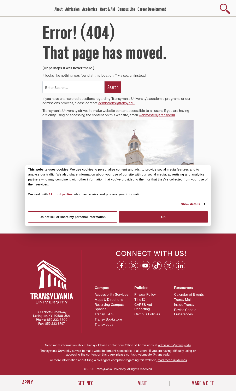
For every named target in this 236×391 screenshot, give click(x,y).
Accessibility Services (111, 294)
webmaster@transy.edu (157, 115)
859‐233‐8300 (57, 320)
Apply (27, 382)
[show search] (225, 9)
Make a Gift (202, 383)
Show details (190, 204)
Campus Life (126, 9)
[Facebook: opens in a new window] (121, 265)
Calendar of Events (189, 294)
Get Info (85, 383)
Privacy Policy (145, 294)
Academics (89, 9)
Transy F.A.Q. (104, 314)
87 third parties (61, 194)
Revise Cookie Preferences (185, 312)
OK (163, 217)
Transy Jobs (104, 324)
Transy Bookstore (108, 319)
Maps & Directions (109, 300)
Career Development (151, 9)
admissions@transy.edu (116, 103)
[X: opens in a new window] (168, 265)
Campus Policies (147, 314)
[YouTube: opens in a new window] (145, 265)
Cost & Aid (107, 9)
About (58, 9)
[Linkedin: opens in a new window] (180, 265)
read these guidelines (172, 360)
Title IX (139, 300)
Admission (72, 9)
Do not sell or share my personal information (73, 217)
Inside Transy (184, 305)
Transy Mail (182, 300)
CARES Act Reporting (143, 307)
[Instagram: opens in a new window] (133, 265)
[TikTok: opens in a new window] (157, 265)
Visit (142, 383)
